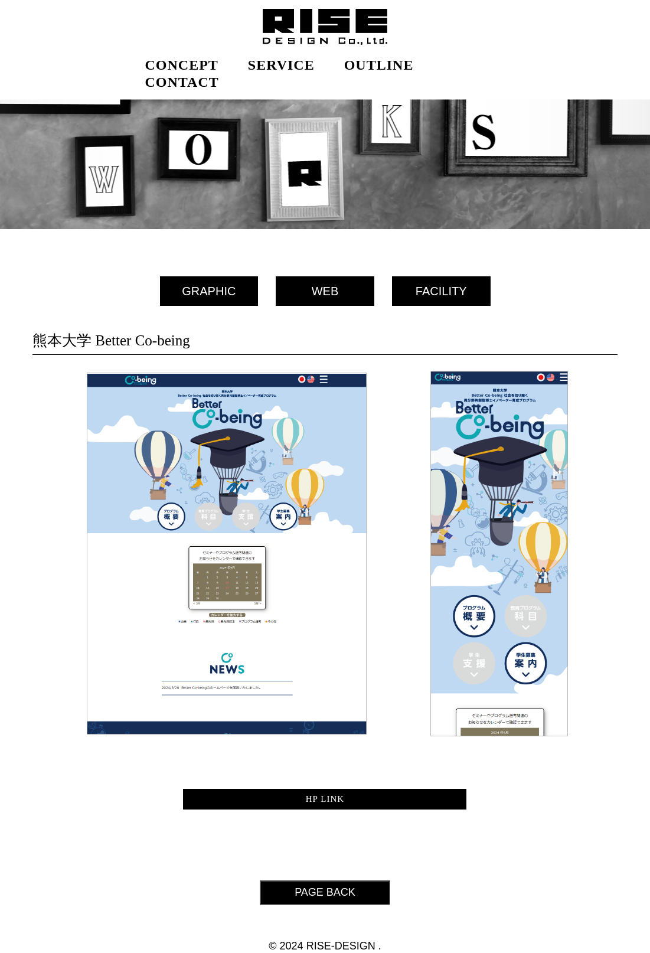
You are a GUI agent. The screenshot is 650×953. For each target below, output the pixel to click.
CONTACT (182, 82)
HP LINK (325, 799)
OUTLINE (379, 65)
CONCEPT (181, 65)
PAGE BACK (325, 892)
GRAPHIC (209, 291)
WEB (325, 291)
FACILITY (441, 291)
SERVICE (281, 65)
